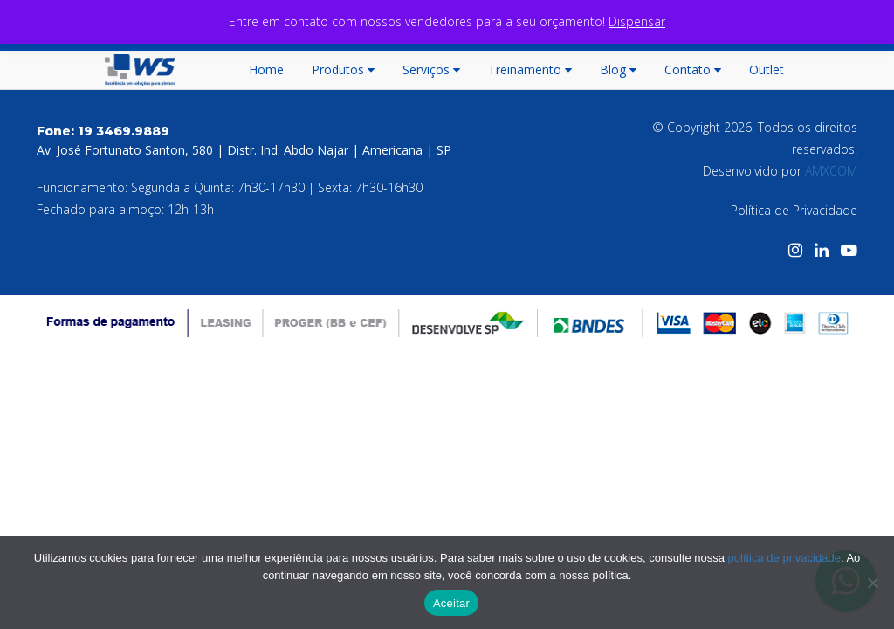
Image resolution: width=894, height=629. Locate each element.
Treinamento (530, 69)
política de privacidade (784, 557)
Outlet (766, 69)
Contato (692, 69)
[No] (872, 582)
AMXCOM (831, 170)
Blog (618, 69)
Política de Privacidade (794, 210)
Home (266, 69)
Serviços (431, 69)
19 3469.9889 (123, 131)
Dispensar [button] (637, 21)
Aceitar (451, 603)
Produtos (343, 69)
